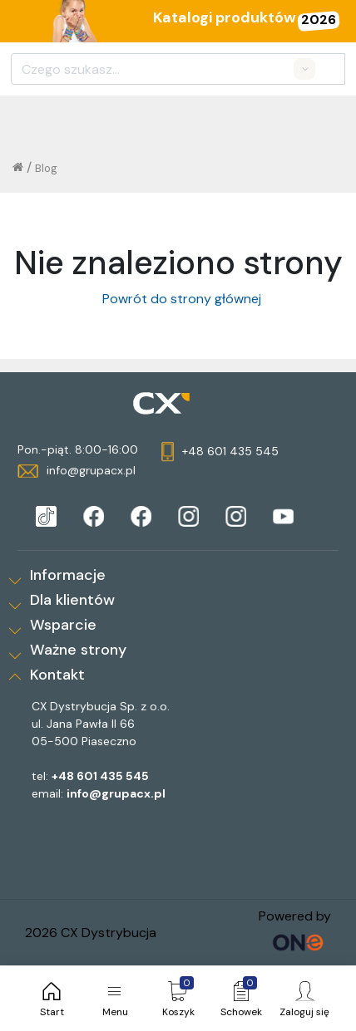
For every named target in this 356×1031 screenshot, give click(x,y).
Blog (46, 168)
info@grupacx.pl (116, 793)
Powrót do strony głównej (178, 298)
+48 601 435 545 (100, 775)
